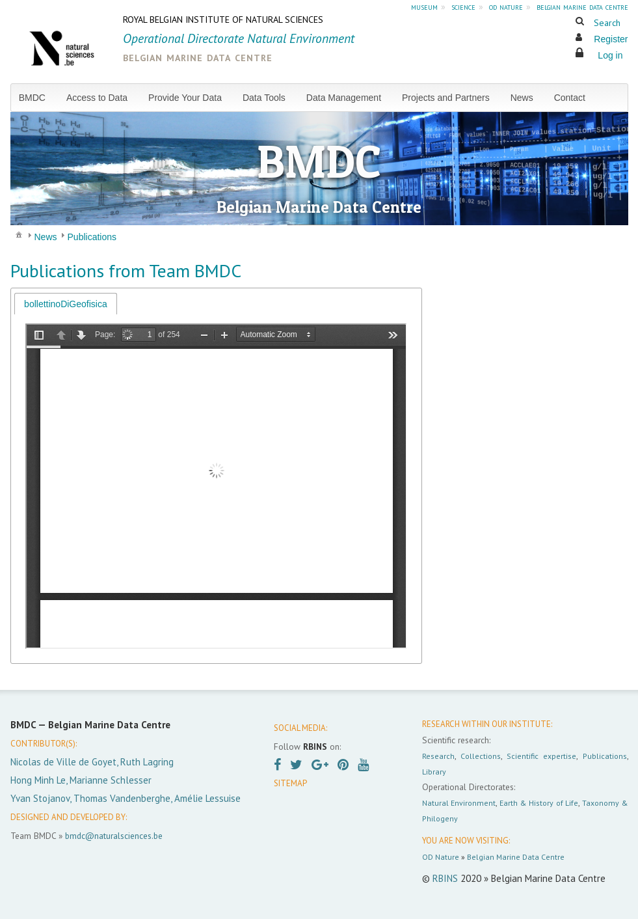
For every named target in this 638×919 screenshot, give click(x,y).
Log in (610, 55)
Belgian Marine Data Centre (516, 857)
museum (424, 6)
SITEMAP (290, 783)
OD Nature (440, 857)
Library (434, 771)
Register (611, 39)
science (463, 6)
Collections (480, 756)
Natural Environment (459, 803)
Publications (605, 756)
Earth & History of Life (538, 803)
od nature (506, 6)
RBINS (445, 878)
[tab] (65, 303)
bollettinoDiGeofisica (65, 304)
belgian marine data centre (582, 6)
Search (607, 23)
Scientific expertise (541, 756)
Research (438, 756)
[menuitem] (37, 97)
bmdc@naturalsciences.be (114, 836)
